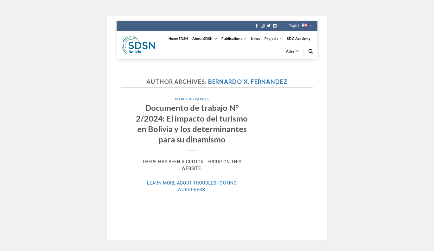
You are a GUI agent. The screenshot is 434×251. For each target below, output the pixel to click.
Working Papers (192, 99)
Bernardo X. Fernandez (248, 81)
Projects (274, 39)
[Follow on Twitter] (269, 26)
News (255, 38)
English (301, 26)
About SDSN (204, 39)
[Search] (311, 51)
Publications (233, 39)
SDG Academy (298, 38)
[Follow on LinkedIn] (275, 26)
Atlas (292, 51)
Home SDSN (178, 38)
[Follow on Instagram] (263, 26)
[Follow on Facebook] (256, 26)
